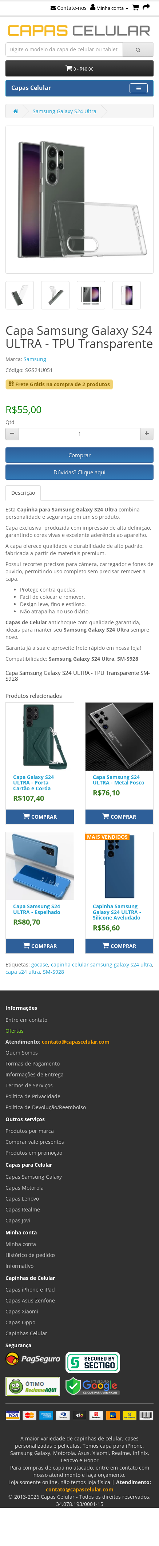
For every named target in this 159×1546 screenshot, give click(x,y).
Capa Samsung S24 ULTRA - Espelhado (36, 909)
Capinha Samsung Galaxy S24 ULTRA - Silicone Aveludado (117, 912)
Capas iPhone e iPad (30, 1289)
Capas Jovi (17, 1220)
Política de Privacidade (32, 1096)
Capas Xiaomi (21, 1311)
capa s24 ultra (22, 971)
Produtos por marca (29, 1130)
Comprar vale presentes (34, 1141)
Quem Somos (21, 1052)
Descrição (23, 492)
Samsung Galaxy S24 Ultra (64, 111)
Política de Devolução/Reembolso (45, 1107)
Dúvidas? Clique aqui (79, 472)
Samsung (35, 359)
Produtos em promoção (33, 1152)
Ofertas (14, 1030)
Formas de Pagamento (32, 1063)
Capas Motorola (24, 1187)
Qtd (10, 422)
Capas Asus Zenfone (30, 1300)
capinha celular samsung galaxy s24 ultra (101, 964)
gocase (39, 964)
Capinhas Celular (26, 1333)
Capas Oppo (20, 1322)
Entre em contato (26, 1019)
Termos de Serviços (29, 1085)
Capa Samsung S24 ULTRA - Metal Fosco (118, 780)
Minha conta (109, 8)
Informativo (19, 1265)
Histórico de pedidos (30, 1255)
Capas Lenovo (22, 1198)
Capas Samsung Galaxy (33, 1176)
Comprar (79, 455)
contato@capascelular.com (76, 1041)
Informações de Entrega (34, 1074)
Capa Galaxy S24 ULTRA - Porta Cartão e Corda (33, 783)
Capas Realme (22, 1209)
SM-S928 (53, 971)
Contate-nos (69, 7)
